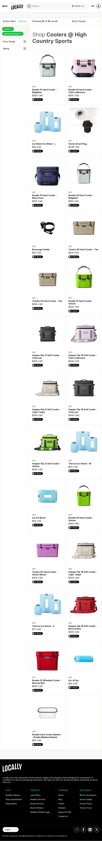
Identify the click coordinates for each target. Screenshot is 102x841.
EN (93, 6)
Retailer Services (37, 799)
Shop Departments (14, 799)
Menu (5, 6)
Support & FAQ (64, 812)
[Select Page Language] (11, 829)
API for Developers (88, 795)
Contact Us (63, 816)
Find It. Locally (80, 6)
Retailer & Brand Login (40, 812)
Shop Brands (11, 803)
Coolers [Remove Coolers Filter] (8, 29)
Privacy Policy (86, 803)
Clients (61, 803)
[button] (14, 41)
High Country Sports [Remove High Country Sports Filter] (13, 34)
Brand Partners (36, 808)
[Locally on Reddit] (76, 829)
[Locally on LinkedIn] (90, 829)
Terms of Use (86, 808)
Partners (62, 808)
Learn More (35, 795)
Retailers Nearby (13, 795)
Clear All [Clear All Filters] (22, 21)
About (60, 795)
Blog (60, 799)
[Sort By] (86, 21)
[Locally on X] (96, 829)
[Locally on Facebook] (83, 829)
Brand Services (37, 803)
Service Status (86, 799)
